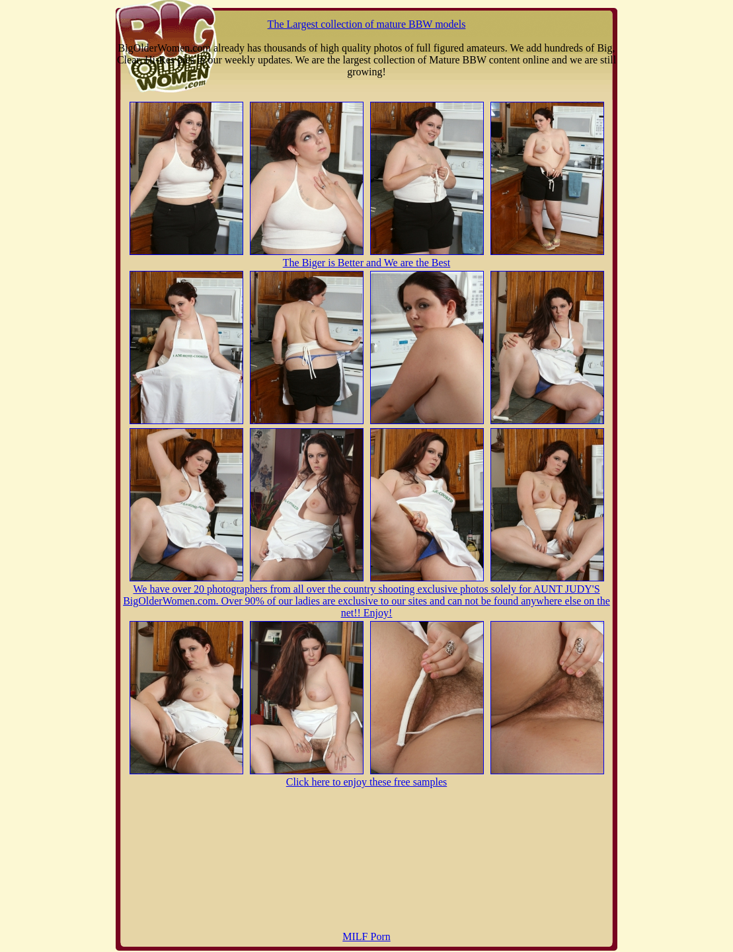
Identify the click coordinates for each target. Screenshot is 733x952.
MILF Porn (366, 936)
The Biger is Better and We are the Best (366, 262)
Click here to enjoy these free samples (366, 781)
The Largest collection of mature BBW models (367, 24)
